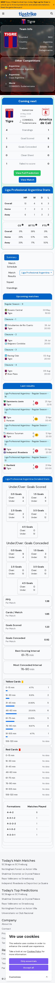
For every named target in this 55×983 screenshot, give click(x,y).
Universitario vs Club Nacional (17, 913)
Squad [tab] (10, 282)
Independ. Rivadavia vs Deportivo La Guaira (25, 883)
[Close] (53, 5)
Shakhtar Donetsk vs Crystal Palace (21, 873)
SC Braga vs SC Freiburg (14, 864)
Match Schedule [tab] (12, 265)
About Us (7, 924)
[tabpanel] (27, 569)
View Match (27, 179)
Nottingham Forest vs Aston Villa (19, 869)
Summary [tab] (12, 257)
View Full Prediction (27, 173)
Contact (6, 928)
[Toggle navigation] (3, 13)
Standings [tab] (12, 288)
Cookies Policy (34, 951)
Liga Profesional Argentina (36, 272)
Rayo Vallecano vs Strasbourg (18, 878)
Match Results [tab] (12, 274)
